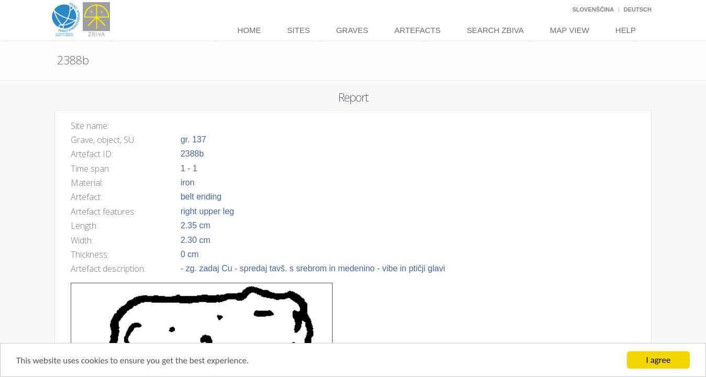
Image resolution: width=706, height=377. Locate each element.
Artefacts (417, 30)
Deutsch (638, 9)
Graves (352, 30)
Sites (298, 30)
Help (625, 30)
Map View (569, 30)
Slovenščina (593, 9)
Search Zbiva (495, 30)
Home (249, 30)
